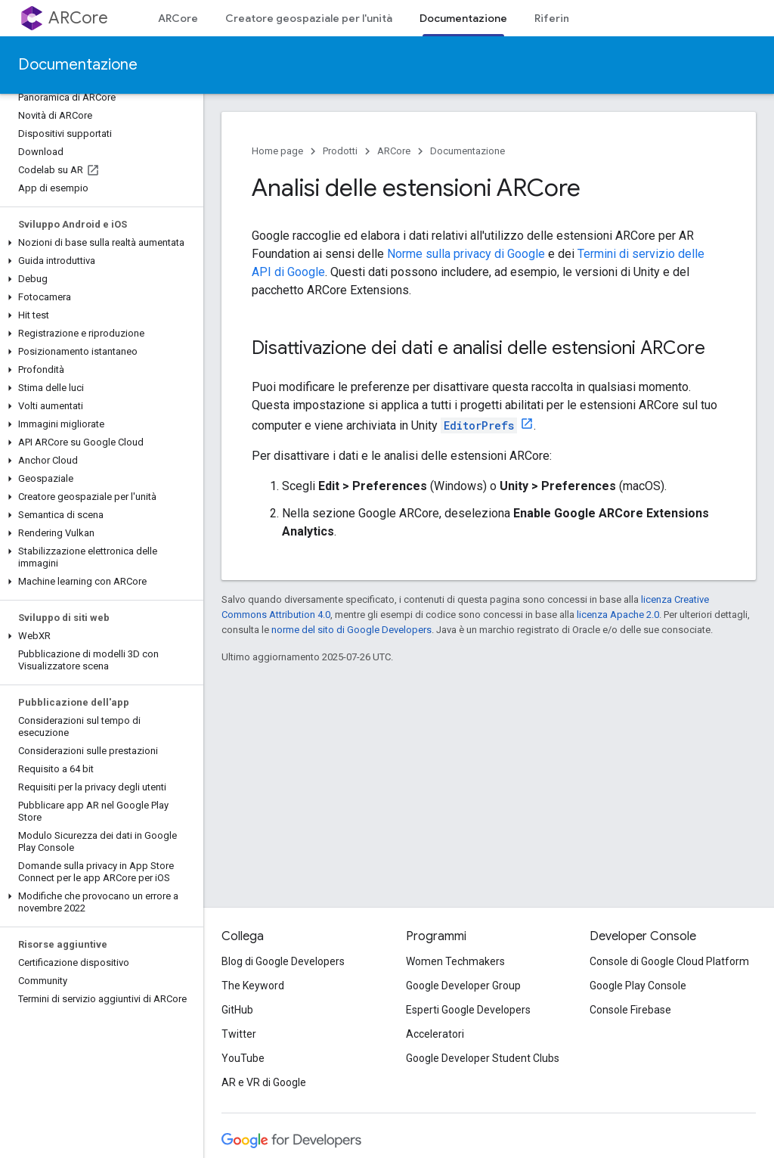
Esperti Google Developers (468, 1010)
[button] (98, 243)
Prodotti (340, 151)
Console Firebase (630, 1010)
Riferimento (565, 18)
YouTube (243, 1058)
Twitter (238, 1034)
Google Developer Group (463, 985)
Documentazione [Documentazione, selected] (463, 18)
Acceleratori (435, 1034)
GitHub (237, 1010)
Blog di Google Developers (283, 961)
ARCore (78, 18)
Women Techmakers (455, 961)
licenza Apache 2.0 (618, 614)
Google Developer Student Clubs (482, 1058)
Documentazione (78, 64)
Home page (277, 151)
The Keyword (252, 985)
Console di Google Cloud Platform (669, 961)
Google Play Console (638, 985)
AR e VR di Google (263, 1082)
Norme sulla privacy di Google (466, 254)
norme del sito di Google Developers (351, 629)
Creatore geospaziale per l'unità (308, 18)
